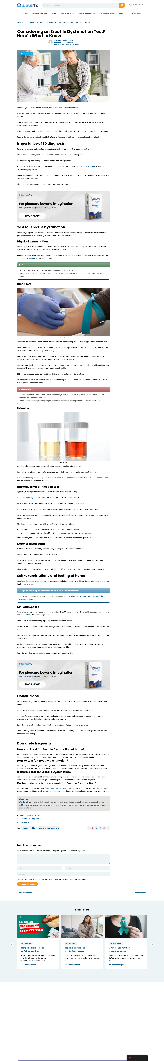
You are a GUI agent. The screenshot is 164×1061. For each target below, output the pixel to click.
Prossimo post (139, 893)
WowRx (22, 802)
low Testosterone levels (56, 788)
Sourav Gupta (68, 40)
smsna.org (24, 822)
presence (31, 258)
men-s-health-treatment (49, 828)
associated (25, 615)
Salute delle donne (116, 943)
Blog (25, 22)
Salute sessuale (26, 943)
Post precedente (25, 893)
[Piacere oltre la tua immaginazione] (63, 220)
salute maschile (29, 828)
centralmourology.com (30, 819)
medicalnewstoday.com (30, 815)
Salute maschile (35, 22)
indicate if (41, 365)
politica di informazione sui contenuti (35, 805)
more (93, 273)
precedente (11, 944)
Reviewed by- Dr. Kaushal (63, 42)
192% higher (90, 166)
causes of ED (30, 235)
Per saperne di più (28, 965)
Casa (19, 22)
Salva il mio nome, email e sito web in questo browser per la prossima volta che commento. (52, 879)
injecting (29, 497)
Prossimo (152, 944)
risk (31, 398)
